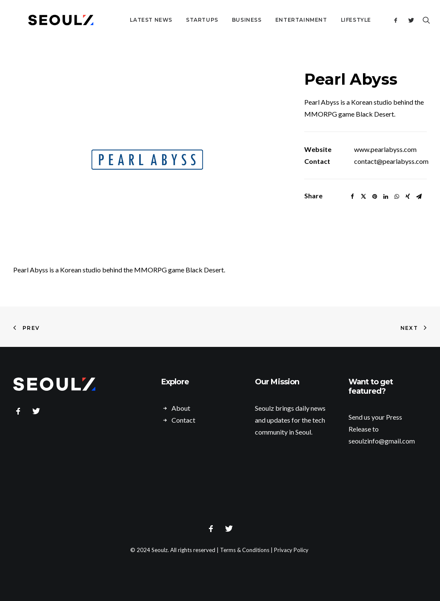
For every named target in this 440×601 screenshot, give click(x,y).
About (180, 408)
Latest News (130, 20)
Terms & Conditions (244, 550)
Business (226, 20)
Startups (182, 20)
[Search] (421, 20)
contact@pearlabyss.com (391, 161)
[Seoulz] (50, 20)
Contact (183, 420)
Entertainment (281, 20)
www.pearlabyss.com (385, 149)
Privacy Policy (291, 550)
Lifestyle (335, 20)
